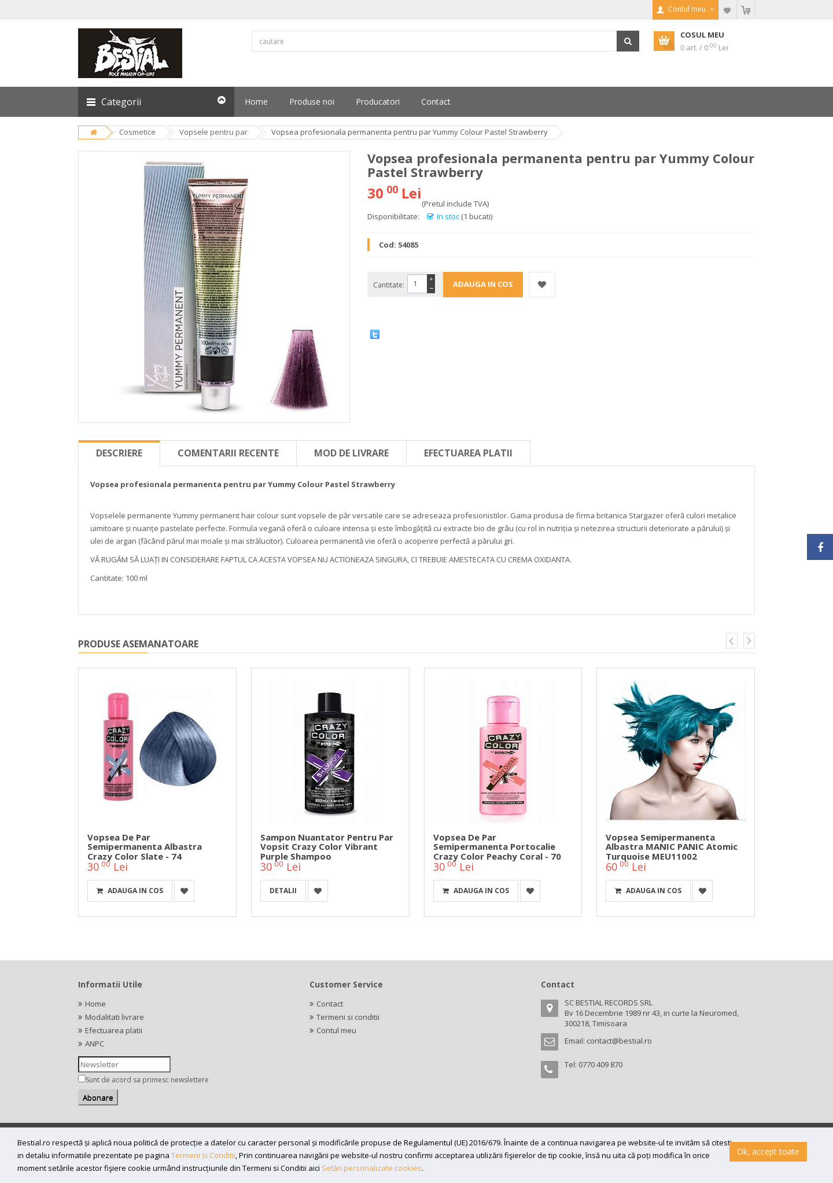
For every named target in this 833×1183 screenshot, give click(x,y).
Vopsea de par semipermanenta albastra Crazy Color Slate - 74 (144, 846)
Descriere (119, 453)
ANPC (94, 1043)
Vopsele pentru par (213, 132)
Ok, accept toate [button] (768, 1151)
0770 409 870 (600, 1064)
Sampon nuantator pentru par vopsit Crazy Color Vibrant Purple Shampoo (326, 846)
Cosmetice (137, 132)
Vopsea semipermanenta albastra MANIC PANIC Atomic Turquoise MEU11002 (672, 846)
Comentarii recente (228, 453)
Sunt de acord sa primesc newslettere (147, 1080)
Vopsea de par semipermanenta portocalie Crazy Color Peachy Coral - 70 (497, 846)
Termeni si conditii (347, 1017)
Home (95, 1003)
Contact (329, 1003)
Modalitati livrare (114, 1017)
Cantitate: (388, 285)
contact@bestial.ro (619, 1040)
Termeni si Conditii (203, 1155)
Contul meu (336, 1030)
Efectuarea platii (468, 453)
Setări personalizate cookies (372, 1168)
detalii (283, 890)
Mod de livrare (351, 453)
